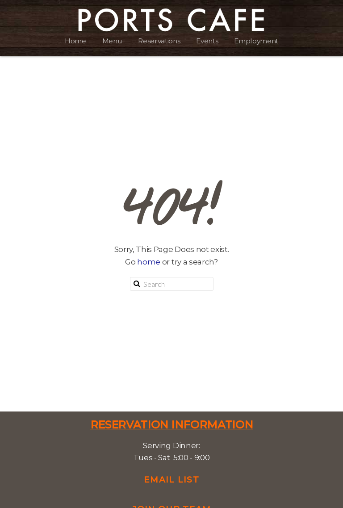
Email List (171, 479)
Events (207, 41)
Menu (112, 41)
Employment (256, 41)
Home (75, 41)
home (148, 261)
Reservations (159, 41)
